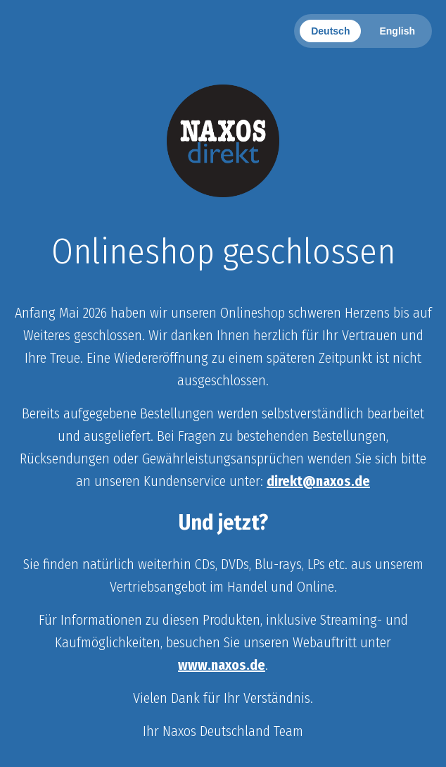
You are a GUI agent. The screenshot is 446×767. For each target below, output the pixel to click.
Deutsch (330, 31)
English (397, 31)
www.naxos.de (221, 664)
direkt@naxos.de (318, 481)
